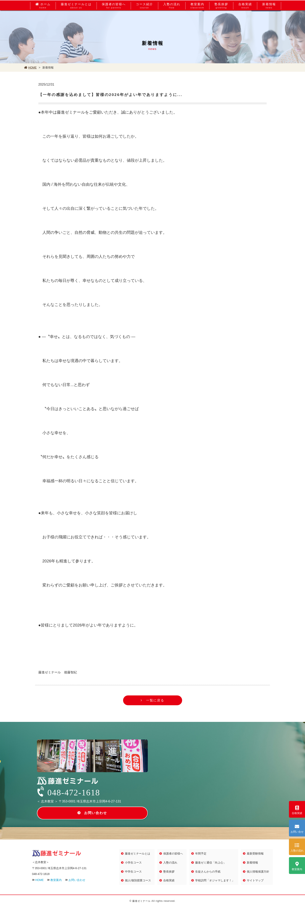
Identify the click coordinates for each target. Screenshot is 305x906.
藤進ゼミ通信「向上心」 (211, 862)
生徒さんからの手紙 (208, 871)
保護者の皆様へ (114, 19)
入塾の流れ (171, 19)
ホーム (43, 19)
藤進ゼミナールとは (76, 19)
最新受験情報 (256, 853)
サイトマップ (256, 879)
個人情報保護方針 (259, 871)
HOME (30, 67)
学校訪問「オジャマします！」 (215, 879)
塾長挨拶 (221, 19)
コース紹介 (144, 19)
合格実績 (245, 19)
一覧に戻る (155, 700)
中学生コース (134, 871)
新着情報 (269, 19)
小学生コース (134, 862)
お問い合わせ (96, 813)
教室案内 (197, 19)
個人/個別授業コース (139, 879)
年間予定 (201, 853)
